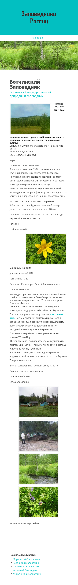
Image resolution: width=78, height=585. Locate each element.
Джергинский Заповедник (27, 573)
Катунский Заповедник (25, 570)
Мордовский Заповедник (26, 559)
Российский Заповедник (26, 562)
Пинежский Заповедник (26, 566)
